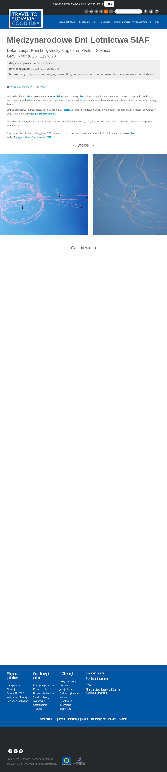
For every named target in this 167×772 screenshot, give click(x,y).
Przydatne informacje (143, 22)
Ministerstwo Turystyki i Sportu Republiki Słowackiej (103, 691)
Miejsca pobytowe (68, 22)
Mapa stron (46, 719)
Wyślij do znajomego (21, 86)
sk (86, 11)
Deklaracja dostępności (103, 719)
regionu (66, 109)
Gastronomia (40, 704)
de (96, 11)
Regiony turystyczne (17, 700)
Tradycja (37, 708)
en (91, 11)
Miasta (63, 697)
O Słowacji (107, 22)
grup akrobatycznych (43, 113)
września (27, 96)
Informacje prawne (78, 719)
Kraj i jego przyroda (43, 685)
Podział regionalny (69, 693)
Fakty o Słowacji (68, 681)
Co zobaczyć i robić (89, 22)
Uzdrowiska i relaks (43, 693)
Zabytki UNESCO (15, 693)
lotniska (57, 96)
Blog (157, 22)
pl (106, 11)
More (100, 3)
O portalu (60, 719)
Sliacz (81, 96)
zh (111, 11)
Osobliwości (66, 700)
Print (43, 86)
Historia (64, 685)
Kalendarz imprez (122, 22)
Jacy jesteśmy (67, 689)
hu (101, 11)
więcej (83, 145)
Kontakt (123, 719)
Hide (109, 3)
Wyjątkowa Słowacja (17, 697)
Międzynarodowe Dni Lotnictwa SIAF (32, 137)
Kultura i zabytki (41, 689)
